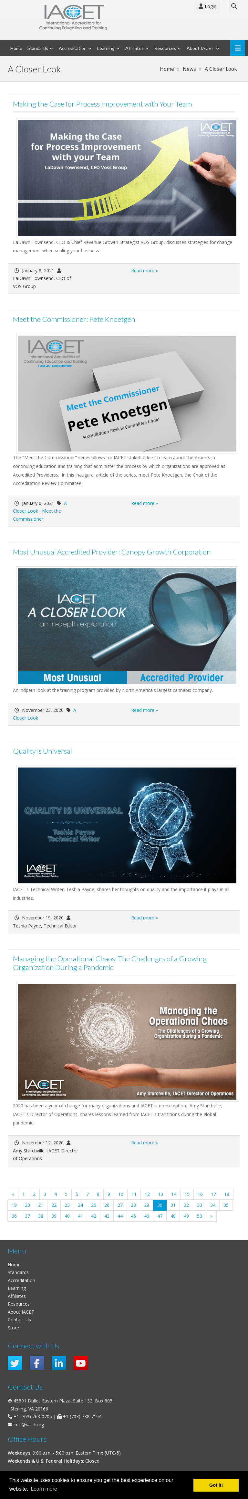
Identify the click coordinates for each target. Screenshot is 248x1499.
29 (146, 1205)
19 (14, 1205)
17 (213, 1194)
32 (186, 1205)
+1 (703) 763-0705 (33, 1416)
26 (106, 1205)
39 (54, 1216)
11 (134, 1194)
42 (93, 1216)
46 (146, 1216)
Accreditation (73, 48)
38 (40, 1216)
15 (187, 1194)
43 (106, 1216)
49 (186, 1216)
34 (212, 1205)
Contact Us (19, 1320)
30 (162, 1205)
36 (14, 1216)
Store (13, 1328)
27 (120, 1205)
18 (226, 1194)
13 (160, 1194)
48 (173, 1216)
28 (133, 1205)
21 (40, 1205)
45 (133, 1216)
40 (67, 1216)
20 (27, 1205)
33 (199, 1205)
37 (27, 1216)
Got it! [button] (216, 1485)
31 (173, 1205)
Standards (37, 48)
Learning (106, 48)
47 (159, 1216)
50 (199, 1216)
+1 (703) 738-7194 (82, 1416)
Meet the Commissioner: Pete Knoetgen (74, 319)
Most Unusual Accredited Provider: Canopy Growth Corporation (112, 551)
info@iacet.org (29, 1424)
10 (120, 1194)
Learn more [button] (44, 1489)
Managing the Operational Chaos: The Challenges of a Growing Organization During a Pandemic (110, 963)
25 (93, 1205)
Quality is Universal (42, 751)
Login (207, 6)
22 (54, 1205)
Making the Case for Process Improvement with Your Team (102, 103)
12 (147, 1194)
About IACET (200, 48)
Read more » (144, 270)
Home (16, 48)
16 (200, 1194)
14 (173, 1194)
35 (226, 1205)
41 (80, 1216)
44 (120, 1216)
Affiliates (134, 48)
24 (80, 1205)
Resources (165, 48)
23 (67, 1205)
